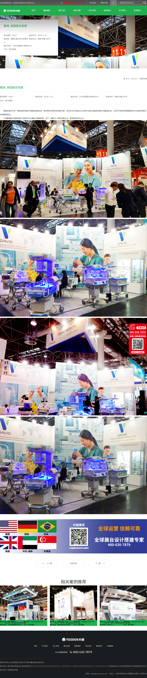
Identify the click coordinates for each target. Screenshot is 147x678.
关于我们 (122, 10)
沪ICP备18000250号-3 (35, 662)
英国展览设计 (56, 666)
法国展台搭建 (77, 666)
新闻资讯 (107, 10)
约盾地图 (110, 646)
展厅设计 (62, 10)
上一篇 (47, 563)
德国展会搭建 (45, 666)
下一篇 (100, 563)
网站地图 (93, 2)
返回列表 (73, 563)
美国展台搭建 (34, 666)
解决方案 (77, 10)
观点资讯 (88, 646)
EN (113, 2)
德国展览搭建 (71, 111)
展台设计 (46, 10)
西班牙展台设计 (102, 666)
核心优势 (92, 10)
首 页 (33, 10)
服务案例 (77, 646)
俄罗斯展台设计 (89, 666)
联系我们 (137, 10)
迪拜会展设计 (67, 666)
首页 (127, 79)
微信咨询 (104, 3)
